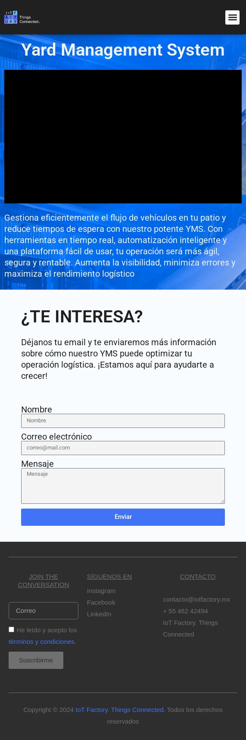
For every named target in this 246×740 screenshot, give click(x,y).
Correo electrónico (56, 436)
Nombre (36, 409)
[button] (232, 17)
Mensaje (37, 463)
